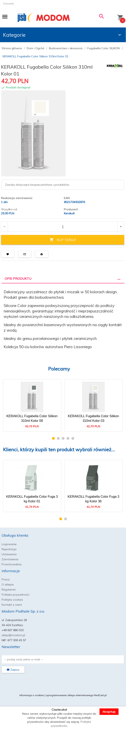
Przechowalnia (11, 564)
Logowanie (9, 544)
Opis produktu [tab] (18, 279)
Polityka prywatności (15, 594)
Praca (6, 579)
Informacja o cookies (31, 695)
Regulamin (9, 589)
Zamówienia (10, 559)
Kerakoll (69, 213)
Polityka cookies (12, 599)
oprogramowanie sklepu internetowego (69, 695)
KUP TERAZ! (63, 240)
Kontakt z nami (12, 604)
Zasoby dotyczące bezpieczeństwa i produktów (37, 184)
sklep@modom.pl (13, 635)
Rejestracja (9, 549)
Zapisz (13, 669)
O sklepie (8, 584)
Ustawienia (9, 554)
